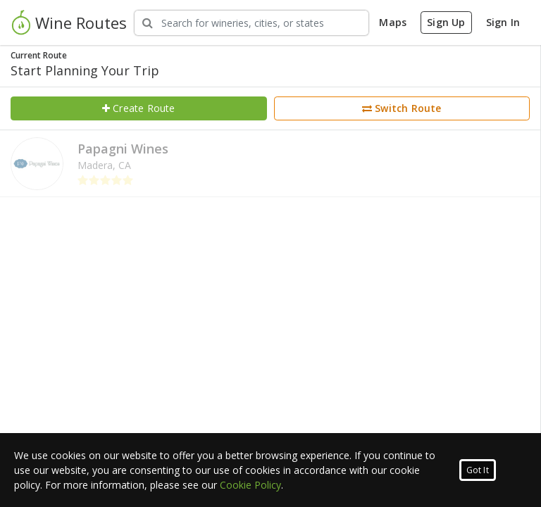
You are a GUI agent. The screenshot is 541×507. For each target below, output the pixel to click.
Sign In (503, 22)
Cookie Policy (250, 485)
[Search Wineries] (251, 23)
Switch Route (402, 108)
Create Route (138, 108)
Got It (477, 470)
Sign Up (446, 22)
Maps (392, 22)
